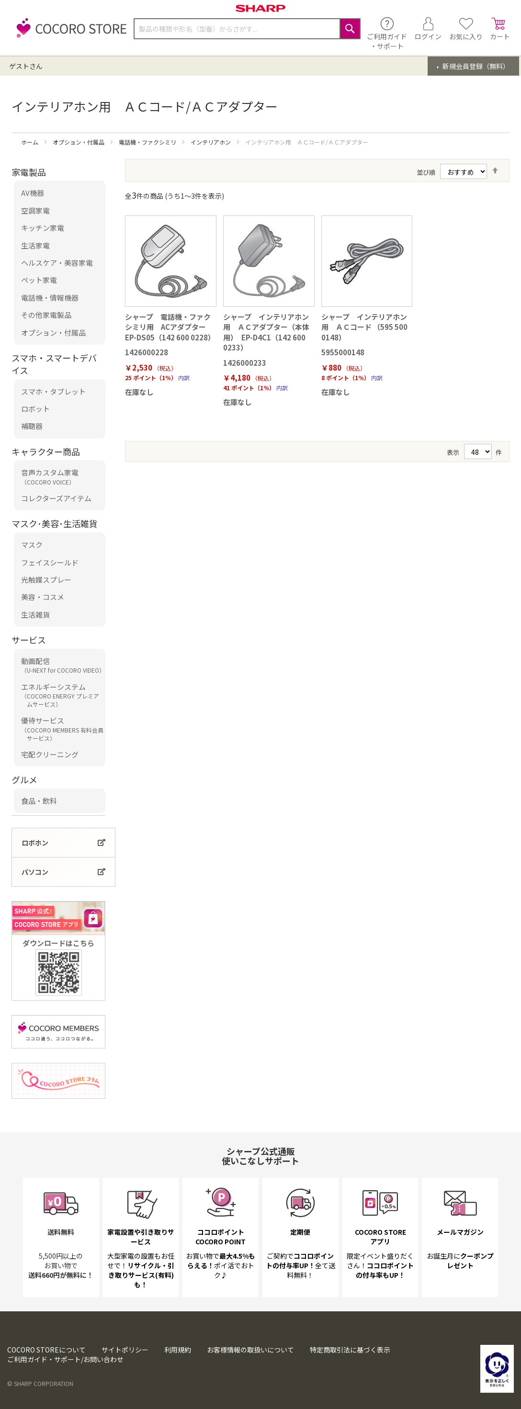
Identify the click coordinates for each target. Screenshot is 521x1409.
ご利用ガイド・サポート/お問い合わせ (65, 1359)
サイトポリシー (125, 1349)
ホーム (30, 142)
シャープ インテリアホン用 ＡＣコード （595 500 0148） (364, 327)
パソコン (35, 872)
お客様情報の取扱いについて (250, 1349)
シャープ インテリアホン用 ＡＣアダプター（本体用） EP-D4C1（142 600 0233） (266, 332)
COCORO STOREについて (46, 1349)
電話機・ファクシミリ (148, 142)
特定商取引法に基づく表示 (350, 1349)
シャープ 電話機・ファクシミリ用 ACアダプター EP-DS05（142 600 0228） (170, 327)
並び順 (426, 172)
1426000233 (244, 363)
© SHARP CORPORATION (40, 1383)
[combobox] (247, 28)
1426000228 (146, 352)
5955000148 (342, 352)
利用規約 (177, 1349)
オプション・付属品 (79, 142)
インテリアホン (211, 142)
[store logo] (68, 33)
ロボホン (35, 842)
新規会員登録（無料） (475, 66)
